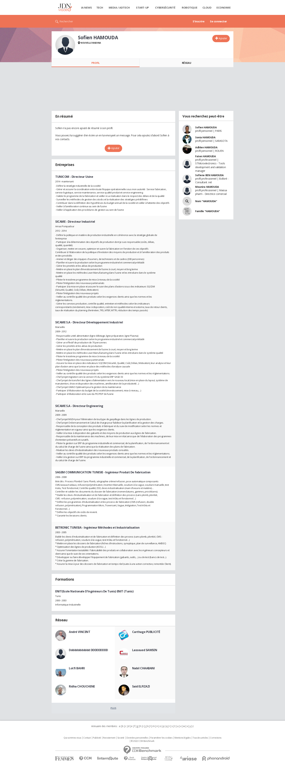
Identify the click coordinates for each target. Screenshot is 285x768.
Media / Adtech (119, 7)
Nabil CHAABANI (143, 668)
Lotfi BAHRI (77, 668)
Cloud (207, 7)
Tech (99, 7)
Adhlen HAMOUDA (206, 147)
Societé (120, 738)
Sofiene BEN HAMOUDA (209, 175)
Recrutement (109, 738)
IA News (86, 7)
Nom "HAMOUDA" (206, 201)
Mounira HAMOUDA (207, 187)
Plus (113, 708)
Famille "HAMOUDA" (207, 211)
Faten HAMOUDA (205, 156)
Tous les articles (200, 738)
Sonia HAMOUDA (205, 137)
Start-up (142, 7)
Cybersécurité (165, 7)
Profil (95, 63)
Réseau (186, 63)
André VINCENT (79, 632)
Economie (223, 7)
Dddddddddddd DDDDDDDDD (88, 650)
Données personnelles (137, 738)
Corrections (215, 738)
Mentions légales (182, 738)
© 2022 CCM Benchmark (142, 741)
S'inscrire (198, 21)
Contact (87, 738)
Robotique (189, 7)
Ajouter (223, 38)
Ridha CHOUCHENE (82, 686)
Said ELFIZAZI (141, 686)
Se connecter (218, 21)
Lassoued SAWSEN (144, 650)
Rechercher (66, 21)
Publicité (97, 738)
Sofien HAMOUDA (206, 127)
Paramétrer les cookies (161, 738)
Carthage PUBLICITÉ (146, 632)
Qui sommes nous (72, 738)
